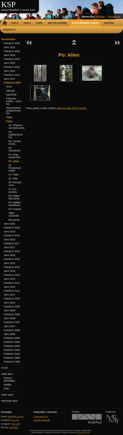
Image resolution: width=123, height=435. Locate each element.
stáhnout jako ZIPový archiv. (71, 108)
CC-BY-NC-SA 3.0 (83, 432)
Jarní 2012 (9, 286)
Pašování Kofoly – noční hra (14, 101)
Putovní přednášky (9, 379)
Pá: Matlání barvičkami (14, 204)
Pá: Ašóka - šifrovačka (14, 197)
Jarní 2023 (9, 63)
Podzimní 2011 (12, 290)
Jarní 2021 (9, 78)
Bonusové (13, 219)
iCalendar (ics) (41, 416)
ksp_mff (16, 424)
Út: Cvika (13, 174)
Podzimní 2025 (12, 43)
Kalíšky (8, 384)
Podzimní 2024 (12, 51)
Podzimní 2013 (12, 275)
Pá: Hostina (14, 209)
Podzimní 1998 (12, 357)
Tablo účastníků (13, 214)
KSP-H (14, 23)
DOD (6, 388)
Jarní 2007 (9, 326)
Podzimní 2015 (12, 259)
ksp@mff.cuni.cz (16, 416)
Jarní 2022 (9, 71)
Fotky (9, 121)
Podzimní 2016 (12, 251)
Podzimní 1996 (12, 361)
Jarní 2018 (9, 239)
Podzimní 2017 (12, 243)
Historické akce (9, 400)
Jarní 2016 (9, 255)
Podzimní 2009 (12, 306)
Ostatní (109, 23)
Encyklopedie (57, 23)
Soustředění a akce (85, 23)
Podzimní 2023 (12, 59)
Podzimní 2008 (12, 314)
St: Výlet (13, 178)
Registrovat (114, 16)
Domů (4, 23)
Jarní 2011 (9, 294)
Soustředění (8, 39)
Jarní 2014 (9, 271)
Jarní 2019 (9, 231)
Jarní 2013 (9, 278)
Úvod (9, 86)
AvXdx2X (13, 427)
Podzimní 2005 (12, 338)
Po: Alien (13, 161)
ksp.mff (15, 420)
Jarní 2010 (9, 302)
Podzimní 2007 (12, 322)
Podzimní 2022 (12, 67)
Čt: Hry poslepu (12, 190)
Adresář (10, 90)
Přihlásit (100, 16)
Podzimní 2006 (12, 330)
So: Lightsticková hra (15, 134)
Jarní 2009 (9, 310)
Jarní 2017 (9, 247)
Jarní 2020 (9, 223)
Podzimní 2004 (12, 342)
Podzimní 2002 (12, 350)
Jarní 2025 (9, 47)
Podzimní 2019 (12, 227)
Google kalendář (42, 420)
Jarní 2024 (9, 55)
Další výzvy (7, 394)
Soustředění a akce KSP (18, 10)
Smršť (4, 367)
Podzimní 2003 (12, 346)
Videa (9, 117)
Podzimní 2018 (12, 235)
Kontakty (9, 29)
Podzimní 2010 (12, 298)
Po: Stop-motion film (14, 156)
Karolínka (11, 94)
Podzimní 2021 (12, 74)
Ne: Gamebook (14, 149)
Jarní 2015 (9, 263)
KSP (8, 4)
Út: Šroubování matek (14, 168)
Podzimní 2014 (12, 267)
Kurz (39, 23)
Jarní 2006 (9, 334)
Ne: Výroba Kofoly (14, 142)
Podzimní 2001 (12, 353)
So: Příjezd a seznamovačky (16, 126)
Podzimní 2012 (12, 283)
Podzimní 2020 (12, 82)
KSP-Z (27, 23)
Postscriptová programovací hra (13, 110)
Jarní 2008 (9, 318)
